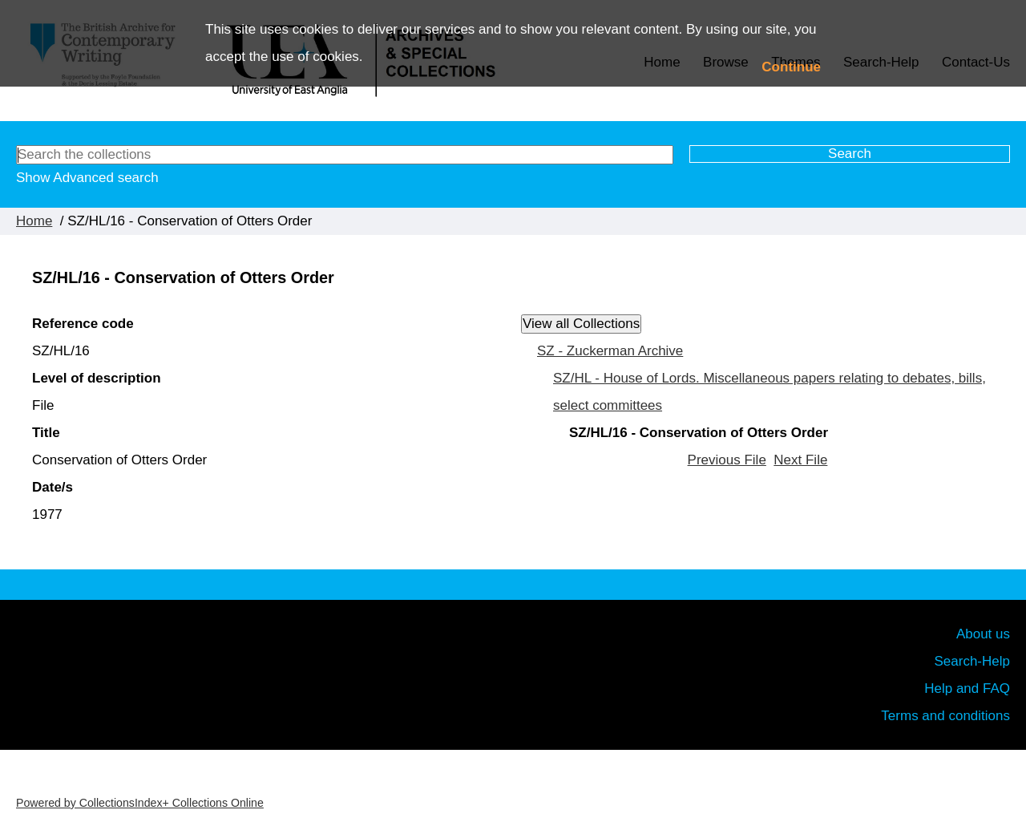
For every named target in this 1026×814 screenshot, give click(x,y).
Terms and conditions (945, 715)
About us (983, 634)
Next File (800, 460)
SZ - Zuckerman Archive (610, 350)
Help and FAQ (967, 688)
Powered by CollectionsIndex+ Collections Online (140, 802)
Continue (791, 67)
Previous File (727, 460)
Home (34, 221)
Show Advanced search (87, 177)
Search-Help (973, 661)
